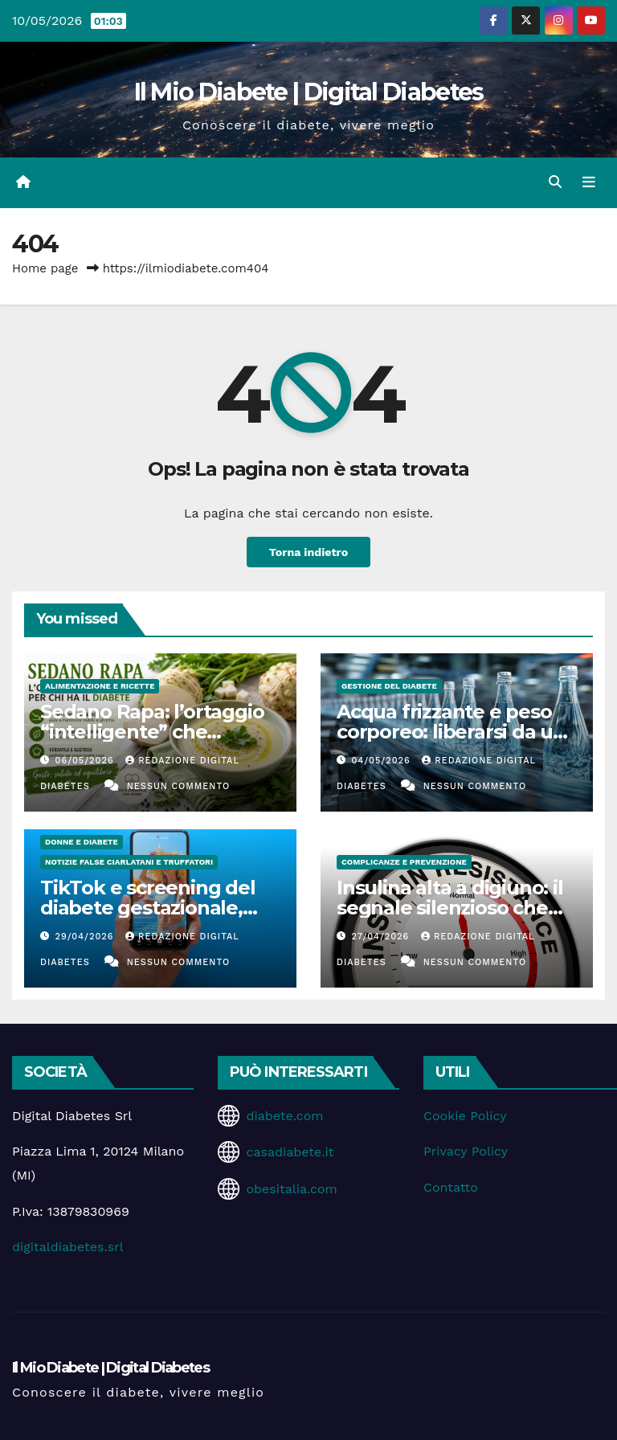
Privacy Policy (465, 1151)
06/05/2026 (86, 760)
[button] (555, 182)
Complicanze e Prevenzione (404, 861)
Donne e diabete (81, 841)
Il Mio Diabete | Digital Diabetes (309, 92)
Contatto (450, 1187)
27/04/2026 (382, 936)
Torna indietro (308, 552)
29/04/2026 (86, 936)
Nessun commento (178, 786)
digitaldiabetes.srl (68, 1246)
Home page (45, 268)
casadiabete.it (289, 1152)
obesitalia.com (291, 1189)
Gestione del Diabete (389, 685)
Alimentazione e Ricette (99, 685)
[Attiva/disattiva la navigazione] (589, 182)
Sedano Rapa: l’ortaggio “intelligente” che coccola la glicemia (152, 731)
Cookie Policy (464, 1115)
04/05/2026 (383, 760)
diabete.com (284, 1115)
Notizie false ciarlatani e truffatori (129, 861)
